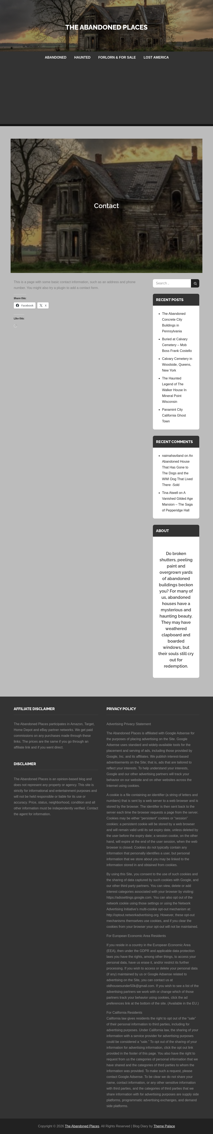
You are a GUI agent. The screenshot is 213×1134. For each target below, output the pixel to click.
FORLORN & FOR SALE (117, 57)
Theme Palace (164, 1126)
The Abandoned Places (106, 27)
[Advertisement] (106, 95)
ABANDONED (55, 57)
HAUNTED (82, 57)
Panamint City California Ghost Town (174, 415)
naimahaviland (172, 455)
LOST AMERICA (156, 57)
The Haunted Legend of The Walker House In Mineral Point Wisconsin (174, 390)
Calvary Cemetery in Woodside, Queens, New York (177, 364)
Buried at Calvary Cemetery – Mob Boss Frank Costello (177, 345)
